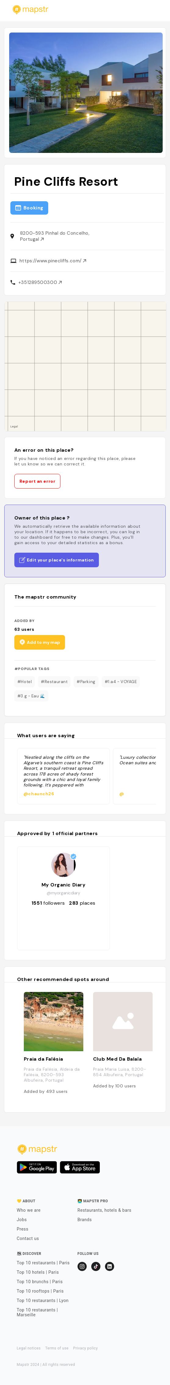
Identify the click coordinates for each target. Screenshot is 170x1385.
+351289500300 (40, 282)
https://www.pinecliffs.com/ (53, 261)
